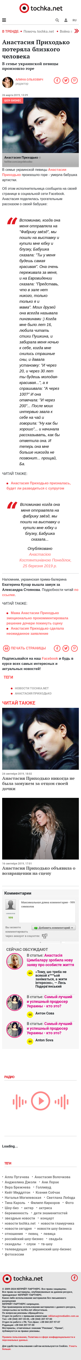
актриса (45, 1208)
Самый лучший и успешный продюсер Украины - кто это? (49, 1001)
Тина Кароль (15, 1203)
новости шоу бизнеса (54, 1229)
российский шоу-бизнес (24, 1239)
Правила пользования (14, 1337)
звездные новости (20, 1218)
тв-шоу (46, 1244)
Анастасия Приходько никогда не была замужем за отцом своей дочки (38, 783)
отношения (14, 1234)
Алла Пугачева (17, 1177)
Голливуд (43, 1187)
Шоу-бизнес (12, 100)
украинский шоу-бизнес (51, 1249)
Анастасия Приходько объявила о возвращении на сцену (38, 870)
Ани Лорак (50, 1182)
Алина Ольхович (29, 79)
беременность (16, 1213)
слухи (31, 1244)
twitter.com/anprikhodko (18, 161)
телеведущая (16, 1249)
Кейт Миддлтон (17, 1192)
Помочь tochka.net (39, 31)
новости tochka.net (32, 688)
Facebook (50, 658)
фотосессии (14, 1254)
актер (28, 1208)
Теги (8, 1163)
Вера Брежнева (17, 1187)
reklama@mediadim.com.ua (63, 1316)
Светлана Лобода (61, 1198)
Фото (69, 1203)
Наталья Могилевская (23, 1198)
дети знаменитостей (50, 1213)
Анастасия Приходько (33, 693)
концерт (47, 1218)
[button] (66, 20)
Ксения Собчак (48, 1192)
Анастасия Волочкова (52, 1177)
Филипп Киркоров (45, 1203)
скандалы (13, 1244)
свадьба (55, 1239)
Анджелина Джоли (20, 1182)
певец (33, 1234)
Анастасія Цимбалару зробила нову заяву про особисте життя (50, 960)
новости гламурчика (57, 1223)
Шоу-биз (12, 1208)
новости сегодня (18, 1229)
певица (50, 1234)
